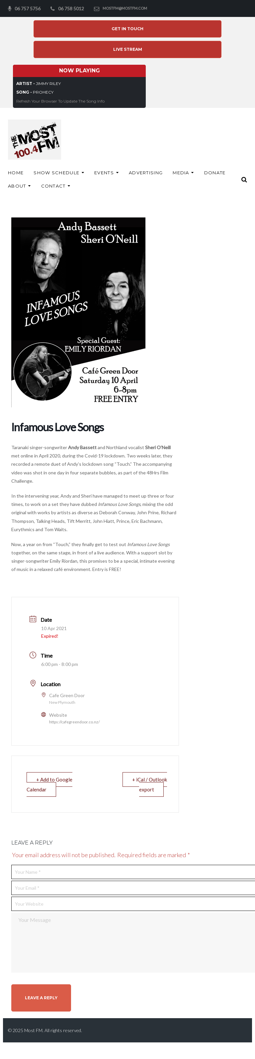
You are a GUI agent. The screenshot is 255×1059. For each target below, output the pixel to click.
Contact (53, 186)
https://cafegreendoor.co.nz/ (74, 721)
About (17, 186)
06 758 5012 (71, 8)
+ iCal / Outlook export (149, 784)
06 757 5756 (28, 8)
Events (104, 172)
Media (181, 172)
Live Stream (127, 49)
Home (16, 172)
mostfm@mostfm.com (125, 8)
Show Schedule (56, 172)
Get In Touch (127, 28)
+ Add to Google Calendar (49, 784)
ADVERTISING (146, 172)
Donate (215, 172)
